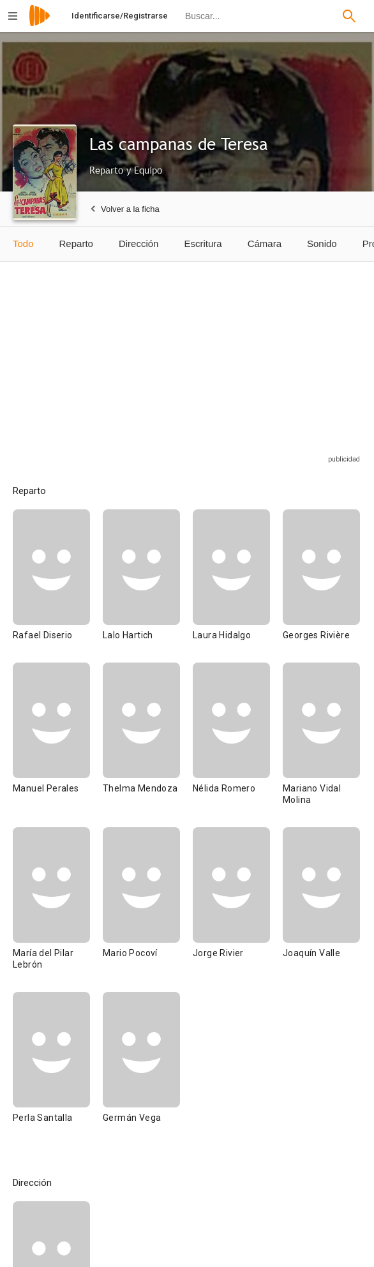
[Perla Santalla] (58, 1068)
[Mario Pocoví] (148, 909)
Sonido (322, 243)
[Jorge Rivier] (238, 909)
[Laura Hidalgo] (238, 586)
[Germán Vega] (141, 1068)
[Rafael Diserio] (58, 586)
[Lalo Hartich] (148, 586)
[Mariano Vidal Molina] (321, 745)
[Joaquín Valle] (321, 909)
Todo (23, 243)
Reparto (76, 243)
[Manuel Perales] (58, 745)
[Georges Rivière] (321, 586)
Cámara (264, 243)
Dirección (139, 243)
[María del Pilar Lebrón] (58, 909)
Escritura (202, 243)
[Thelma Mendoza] (148, 745)
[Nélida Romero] (238, 745)
